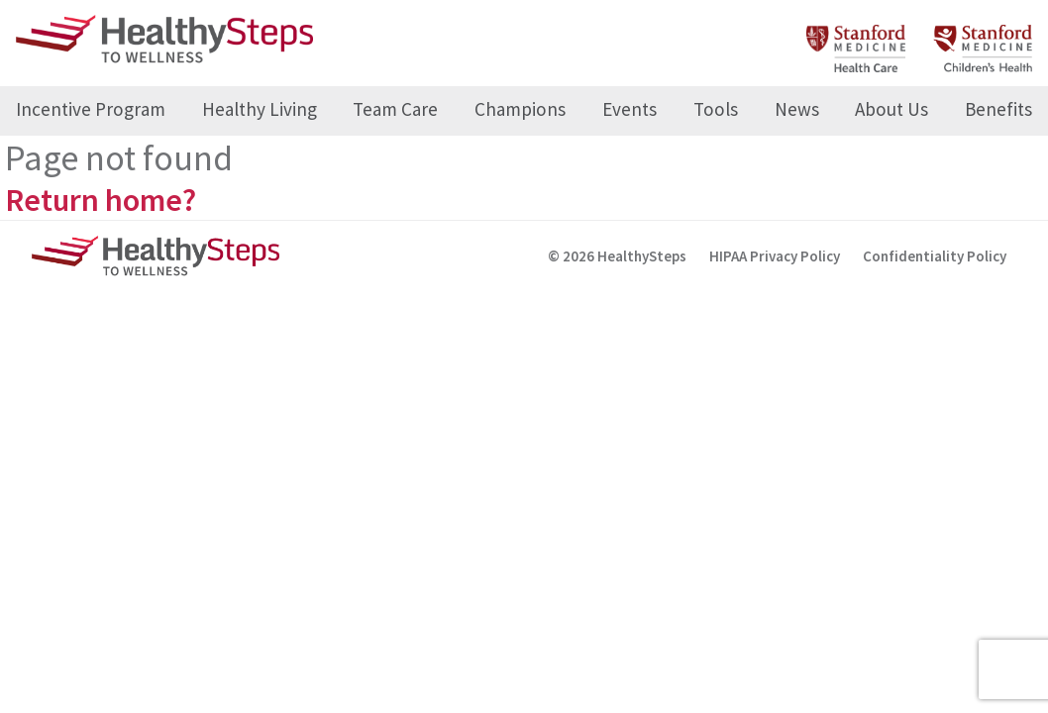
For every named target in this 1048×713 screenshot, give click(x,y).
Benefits (998, 109)
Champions (520, 109)
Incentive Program (90, 109)
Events (629, 109)
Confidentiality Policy (934, 256)
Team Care (395, 109)
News (797, 109)
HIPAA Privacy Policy (774, 256)
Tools (715, 109)
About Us (891, 109)
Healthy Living (259, 109)
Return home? (100, 200)
